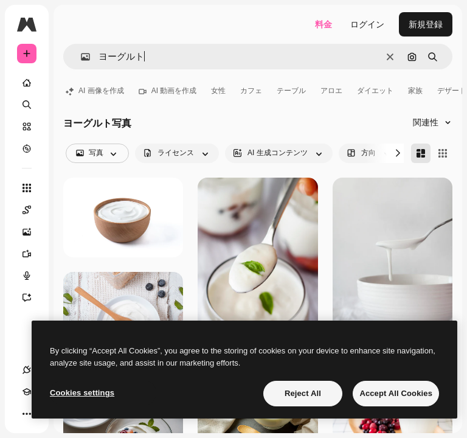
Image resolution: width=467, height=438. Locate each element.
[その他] (26, 413)
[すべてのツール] (26, 188)
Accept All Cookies (395, 393)
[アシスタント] (33, 297)
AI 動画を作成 (168, 90)
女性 (218, 90)
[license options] (177, 153)
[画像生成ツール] (33, 232)
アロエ (331, 90)
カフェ (251, 90)
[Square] (442, 153)
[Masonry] (421, 153)
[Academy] (26, 391)
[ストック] (26, 126)
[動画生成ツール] (33, 253)
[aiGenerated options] (279, 153)
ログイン (367, 24)
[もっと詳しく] (26, 148)
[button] (80, 56)
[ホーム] (26, 82)
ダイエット (375, 90)
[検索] (26, 104)
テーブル (291, 90)
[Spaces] (33, 210)
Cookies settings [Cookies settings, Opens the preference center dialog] (82, 392)
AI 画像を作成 (95, 90)
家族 (415, 90)
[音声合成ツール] (33, 275)
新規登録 (426, 24)
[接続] (26, 370)
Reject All (303, 393)
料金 (323, 24)
